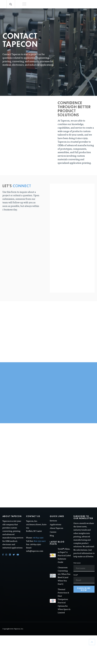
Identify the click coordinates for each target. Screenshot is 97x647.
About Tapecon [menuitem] (56, 532)
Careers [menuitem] (53, 536)
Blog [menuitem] (52, 540)
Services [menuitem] (53, 525)
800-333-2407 (40, 545)
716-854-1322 (38, 542)
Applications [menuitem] (55, 529)
